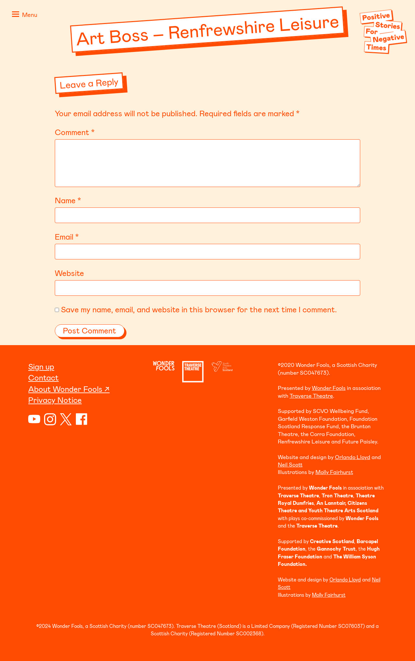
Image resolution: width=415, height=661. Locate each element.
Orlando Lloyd (352, 457)
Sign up (41, 366)
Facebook (82, 419)
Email (67, 236)
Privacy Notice (55, 400)
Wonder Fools (329, 387)
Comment (75, 132)
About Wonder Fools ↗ (69, 388)
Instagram (50, 419)
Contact (43, 377)
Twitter (66, 419)
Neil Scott (290, 464)
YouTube (34, 419)
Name (68, 200)
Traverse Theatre (311, 395)
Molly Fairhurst (334, 471)
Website (69, 273)
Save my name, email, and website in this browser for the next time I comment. (199, 309)
